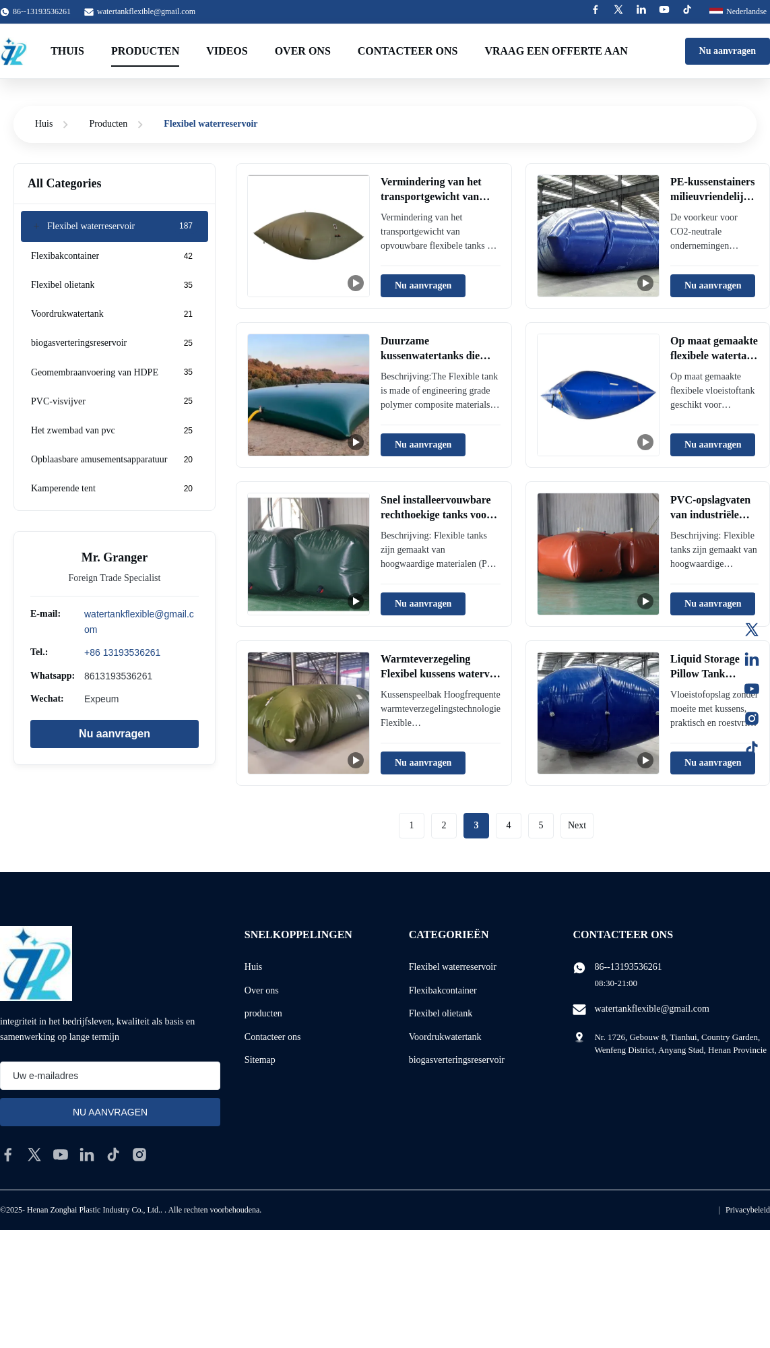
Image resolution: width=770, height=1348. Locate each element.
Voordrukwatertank (445, 1037)
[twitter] (34, 1154)
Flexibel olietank (440, 1013)
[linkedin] (87, 1154)
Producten (145, 51)
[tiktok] (113, 1154)
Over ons (303, 51)
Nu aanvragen (727, 51)
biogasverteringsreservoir (457, 1060)
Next (577, 825)
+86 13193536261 (122, 652)
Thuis (67, 51)
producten (263, 1013)
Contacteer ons (408, 51)
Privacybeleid (748, 1210)
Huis (44, 124)
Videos (226, 51)
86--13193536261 (628, 967)
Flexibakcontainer (443, 990)
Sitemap (260, 1060)
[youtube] (61, 1154)
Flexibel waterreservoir (452, 967)
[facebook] (8, 1154)
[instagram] (139, 1154)
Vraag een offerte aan (555, 51)
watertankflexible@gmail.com (146, 11)
